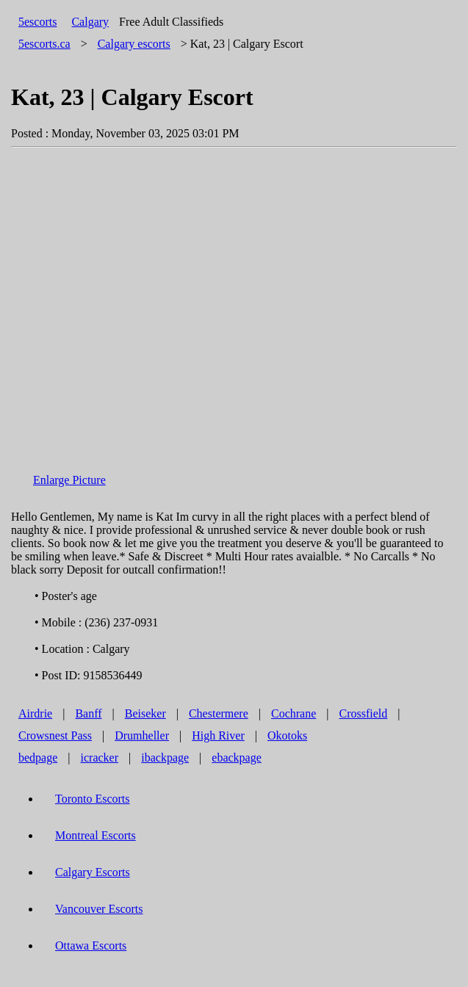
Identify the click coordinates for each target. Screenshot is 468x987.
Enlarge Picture (69, 480)
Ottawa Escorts (90, 945)
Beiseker (145, 713)
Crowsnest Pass (55, 735)
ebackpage (237, 757)
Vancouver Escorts (99, 909)
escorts (134, 43)
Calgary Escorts (92, 872)
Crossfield (363, 713)
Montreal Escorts (95, 835)
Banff (88, 713)
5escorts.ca (44, 43)
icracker (100, 757)
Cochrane (293, 713)
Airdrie (35, 713)
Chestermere (218, 713)
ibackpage (165, 757)
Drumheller (142, 735)
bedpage (37, 757)
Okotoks (287, 735)
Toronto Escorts (92, 798)
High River (218, 735)
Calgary (90, 21)
